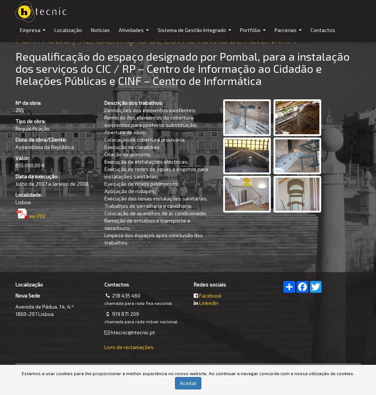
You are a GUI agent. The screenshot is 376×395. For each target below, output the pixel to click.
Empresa (33, 34)
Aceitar (188, 383)
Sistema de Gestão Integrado (195, 34)
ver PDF (37, 216)
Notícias (100, 30)
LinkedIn (208, 303)
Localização (68, 30)
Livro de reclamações (129, 347)
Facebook (210, 295)
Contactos (323, 30)
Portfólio (254, 34)
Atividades (135, 34)
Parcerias (289, 34)
